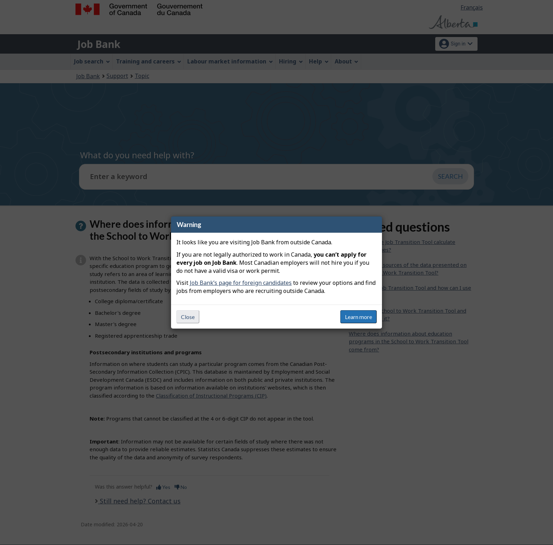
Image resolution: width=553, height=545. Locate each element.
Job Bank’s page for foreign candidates (241, 283)
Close (188, 316)
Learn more (358, 316)
